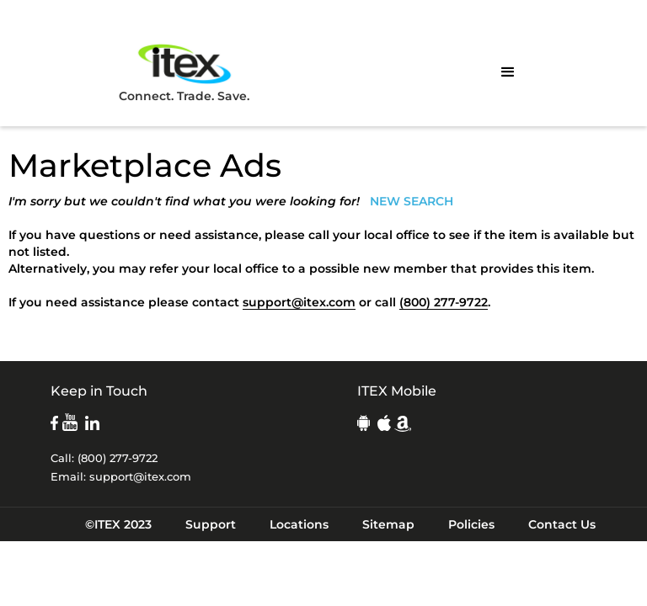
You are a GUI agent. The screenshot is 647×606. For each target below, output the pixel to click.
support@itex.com (299, 302)
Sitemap (388, 524)
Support (210, 524)
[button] (508, 72)
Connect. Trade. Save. (184, 72)
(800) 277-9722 (443, 302)
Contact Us (562, 524)
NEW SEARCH (411, 201)
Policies (471, 524)
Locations (299, 524)
